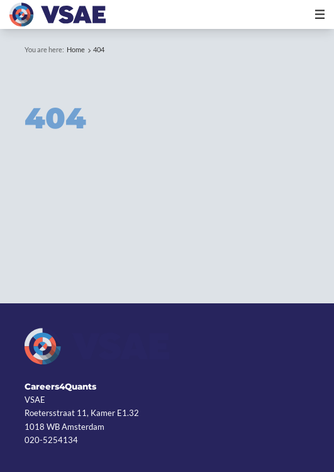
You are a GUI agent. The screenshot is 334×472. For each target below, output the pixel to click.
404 (98, 49)
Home (76, 49)
